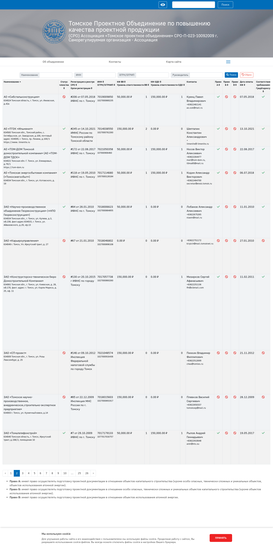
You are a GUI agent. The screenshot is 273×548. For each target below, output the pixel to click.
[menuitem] (228, 61)
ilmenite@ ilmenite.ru (198, 143)
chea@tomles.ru (195, 364)
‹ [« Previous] (5, 473)
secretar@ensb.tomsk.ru (199, 183)
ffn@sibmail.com (195, 287)
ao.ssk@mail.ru (194, 107)
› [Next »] (93, 473)
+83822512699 (194, 360)
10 (65, 473)
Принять (221, 538)
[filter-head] (206, 75)
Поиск (225, 4)
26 (86, 473)
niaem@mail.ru (194, 217)
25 (79, 473)
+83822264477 (194, 157)
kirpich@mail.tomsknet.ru (200, 243)
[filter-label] (55, 75)
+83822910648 (194, 440)
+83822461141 (194, 104)
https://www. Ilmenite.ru (17, 142)
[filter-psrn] (152, 75)
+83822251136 (194, 284)
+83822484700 (194, 180)
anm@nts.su (193, 444)
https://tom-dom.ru (14, 167)
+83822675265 (194, 214)
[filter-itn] (99, 75)
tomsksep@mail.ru (196, 408)
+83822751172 (194, 240)
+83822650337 (194, 404)
